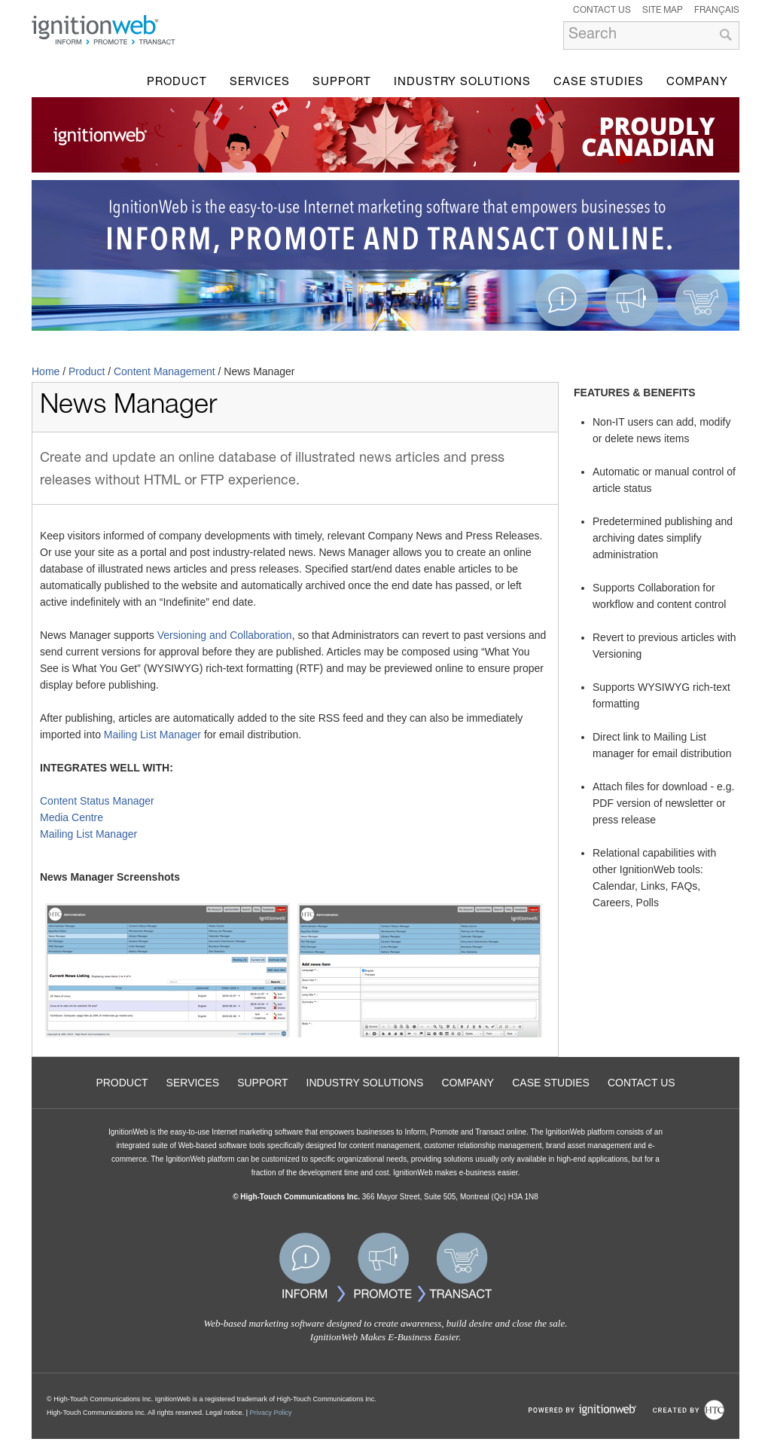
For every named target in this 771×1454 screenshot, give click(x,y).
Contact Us (602, 10)
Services (260, 82)
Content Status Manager (97, 801)
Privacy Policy (270, 1412)
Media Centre (71, 817)
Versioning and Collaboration (224, 635)
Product (177, 82)
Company (697, 82)
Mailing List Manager (152, 735)
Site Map (662, 10)
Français (716, 10)
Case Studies (598, 82)
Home (45, 371)
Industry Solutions (462, 82)
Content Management (164, 371)
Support (341, 82)
